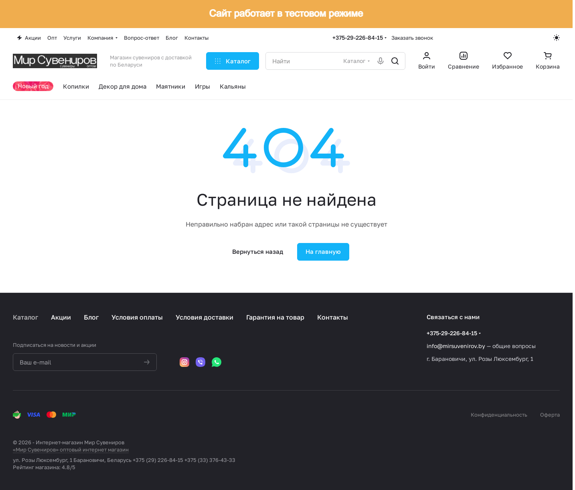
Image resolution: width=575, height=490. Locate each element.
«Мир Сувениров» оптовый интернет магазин (71, 449)
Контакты (332, 317)
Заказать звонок (412, 37)
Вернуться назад (257, 251)
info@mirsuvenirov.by (456, 345)
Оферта (550, 414)
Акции (61, 317)
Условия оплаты (137, 317)
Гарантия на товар (275, 317)
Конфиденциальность (499, 414)
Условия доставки (204, 317)
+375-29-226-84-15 (357, 37)
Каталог (25, 317)
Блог (91, 317)
